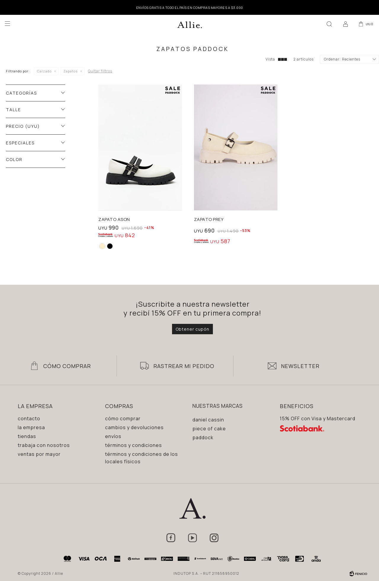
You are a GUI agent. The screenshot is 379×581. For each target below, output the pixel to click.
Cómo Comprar (67, 366)
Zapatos (70, 71)
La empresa (31, 427)
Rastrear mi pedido (183, 366)
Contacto (29, 418)
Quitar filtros (100, 71)
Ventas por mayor (39, 454)
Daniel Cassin (208, 419)
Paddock (202, 437)
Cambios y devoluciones (134, 427)
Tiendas (27, 436)
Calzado (44, 71)
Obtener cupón (192, 329)
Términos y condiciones (133, 445)
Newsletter (300, 366)
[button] (328, 24)
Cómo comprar (123, 418)
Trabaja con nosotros (44, 445)
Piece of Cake (209, 428)
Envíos (113, 436)
